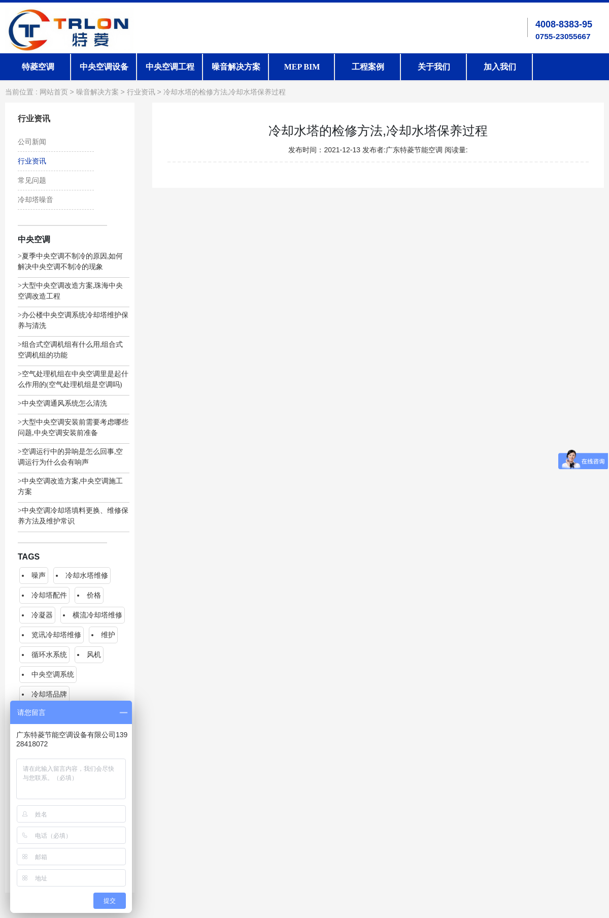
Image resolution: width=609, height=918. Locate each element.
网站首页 (54, 92)
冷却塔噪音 (35, 200)
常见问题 (32, 180)
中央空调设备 (104, 66)
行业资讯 (141, 92)
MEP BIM (302, 66)
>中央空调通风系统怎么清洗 (62, 403)
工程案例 (368, 66)
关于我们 (434, 66)
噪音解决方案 (236, 66)
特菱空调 (38, 66)
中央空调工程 (170, 66)
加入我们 (500, 66)
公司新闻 (32, 142)
